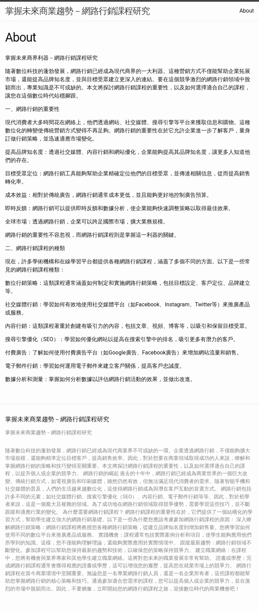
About (246, 11)
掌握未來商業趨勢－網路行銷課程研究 (77, 11)
